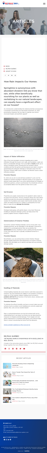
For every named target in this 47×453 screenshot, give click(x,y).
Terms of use (27, 448)
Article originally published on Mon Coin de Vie (17, 325)
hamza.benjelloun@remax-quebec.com (18, 432)
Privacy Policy (19, 448)
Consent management (37, 448)
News (7, 66)
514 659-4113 (9, 430)
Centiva (26, 451)
